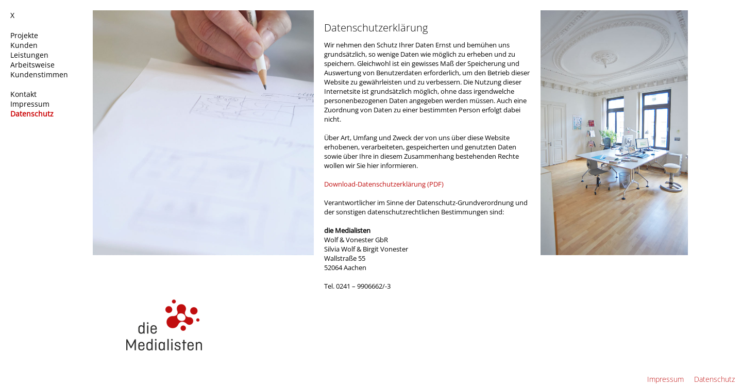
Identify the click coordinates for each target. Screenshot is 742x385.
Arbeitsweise (33, 65)
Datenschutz (33, 114)
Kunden (25, 45)
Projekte (25, 35)
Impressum (31, 104)
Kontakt (24, 94)
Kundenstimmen (40, 74)
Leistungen (30, 55)
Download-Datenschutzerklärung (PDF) (384, 184)
